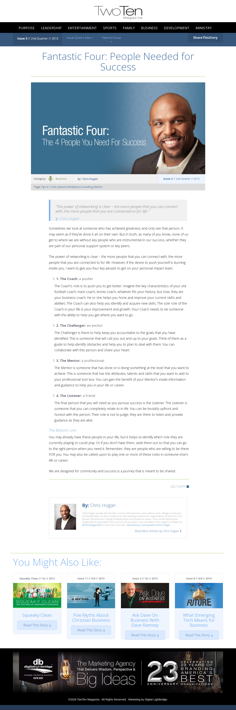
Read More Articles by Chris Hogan (157, 531)
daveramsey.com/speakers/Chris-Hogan (148, 525)
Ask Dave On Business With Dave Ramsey (145, 620)
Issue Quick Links (80, 38)
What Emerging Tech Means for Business (199, 620)
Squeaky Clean (37, 615)
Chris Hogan (90, 179)
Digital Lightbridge (156, 704)
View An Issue (111, 39)
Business (61, 178)
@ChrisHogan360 (91, 525)
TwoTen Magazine (88, 704)
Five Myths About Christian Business (91, 617)
